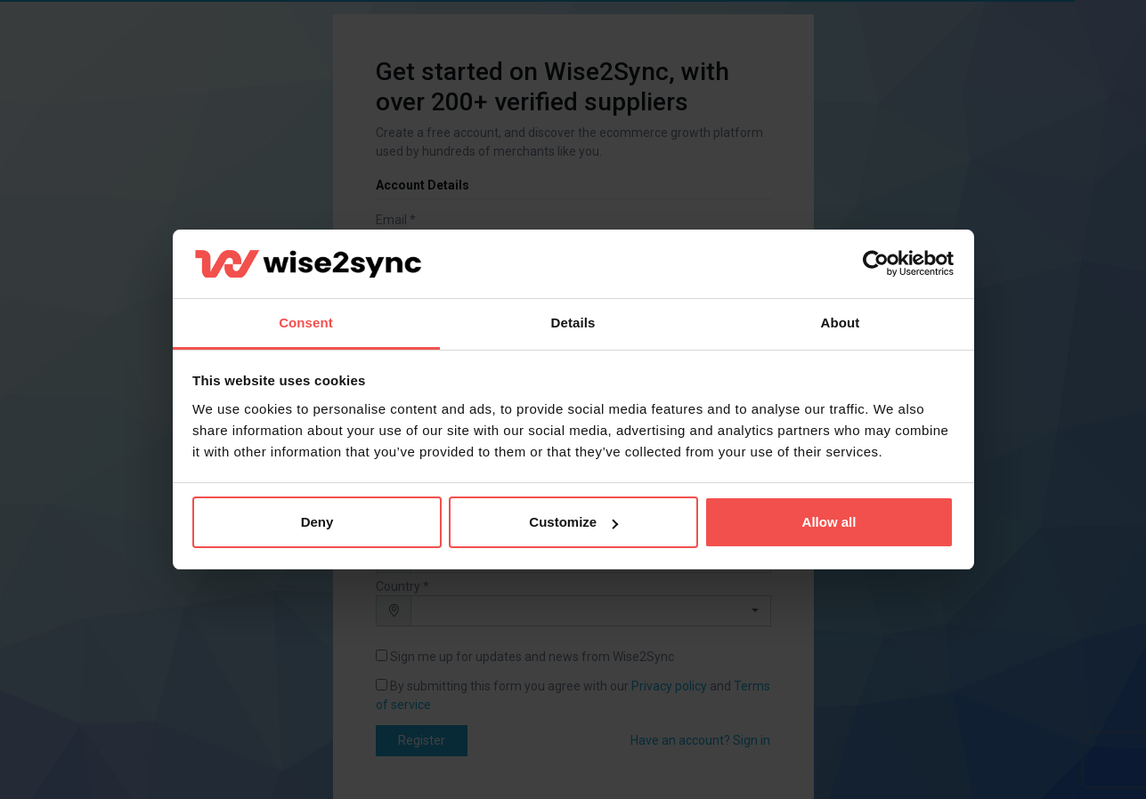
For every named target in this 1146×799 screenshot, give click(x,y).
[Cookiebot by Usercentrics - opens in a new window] (876, 264)
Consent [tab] (306, 322)
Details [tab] (573, 322)
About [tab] (840, 322)
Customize (573, 521)
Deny (317, 521)
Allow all (829, 521)
